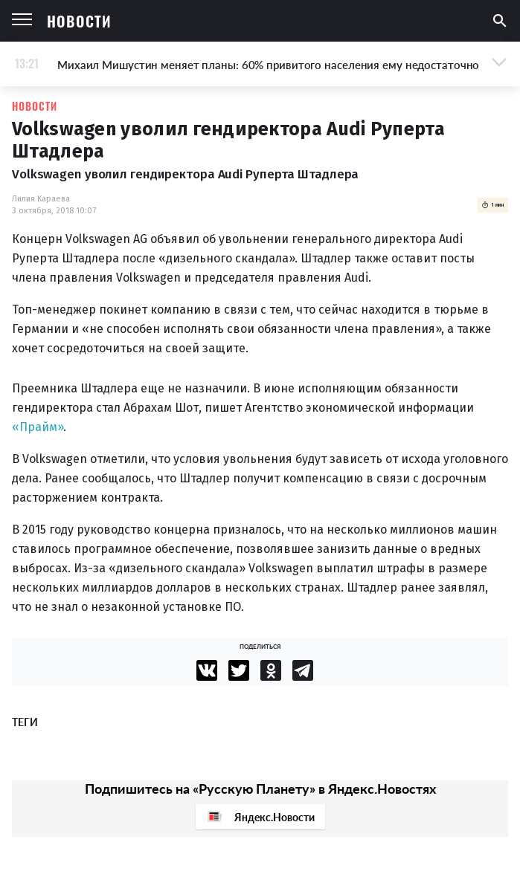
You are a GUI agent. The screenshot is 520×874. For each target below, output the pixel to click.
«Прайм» (37, 427)
